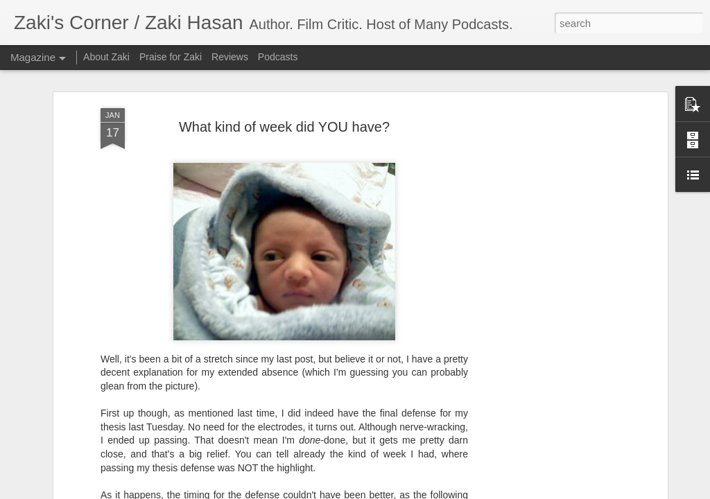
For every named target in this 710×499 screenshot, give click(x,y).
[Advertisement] (544, 278)
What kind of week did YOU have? (284, 79)
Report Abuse (483, 491)
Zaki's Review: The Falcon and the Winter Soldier (605, 480)
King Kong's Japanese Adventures (443, 474)
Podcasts (278, 56)
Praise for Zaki (170, 56)
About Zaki (106, 56)
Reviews (229, 56)
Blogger (443, 491)
